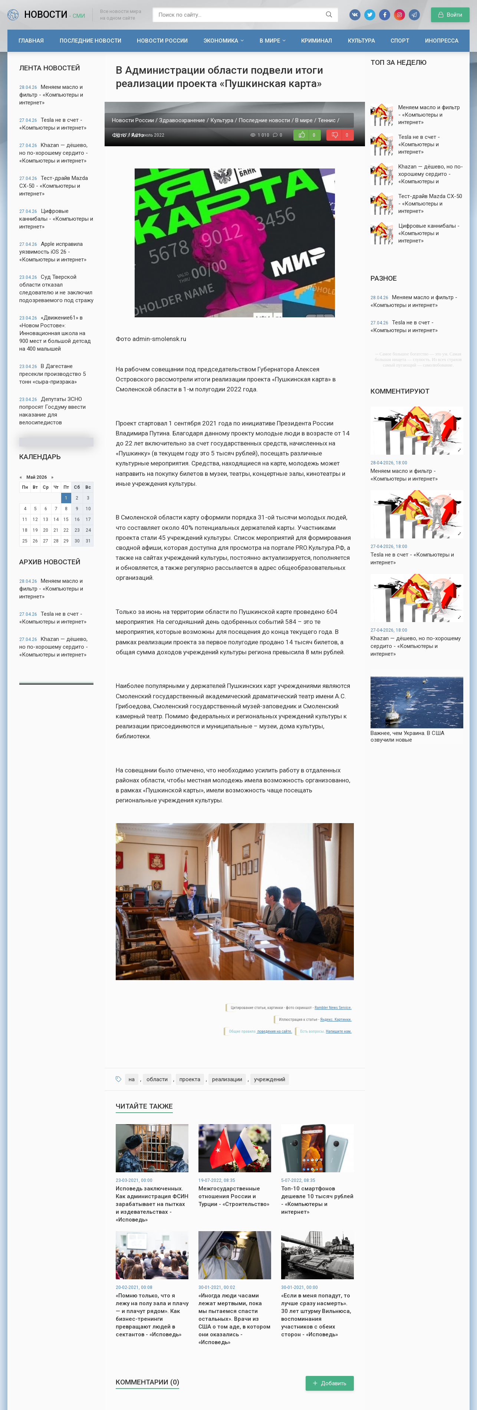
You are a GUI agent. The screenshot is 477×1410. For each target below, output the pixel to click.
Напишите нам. (339, 1031)
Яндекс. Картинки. (336, 1019)
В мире (270, 40)
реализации (227, 1079)
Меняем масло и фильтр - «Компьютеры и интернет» (51, 95)
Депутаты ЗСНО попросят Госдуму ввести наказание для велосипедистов (52, 411)
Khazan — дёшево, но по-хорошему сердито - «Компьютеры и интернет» (53, 153)
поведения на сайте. (274, 1031)
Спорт (400, 40)
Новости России (162, 40)
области (157, 1079)
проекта (190, 1079)
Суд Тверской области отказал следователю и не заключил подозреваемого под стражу (56, 289)
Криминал (316, 40)
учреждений (269, 1079)
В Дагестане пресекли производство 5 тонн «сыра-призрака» (52, 374)
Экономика (221, 40)
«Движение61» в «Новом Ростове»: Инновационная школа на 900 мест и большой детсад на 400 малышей (55, 333)
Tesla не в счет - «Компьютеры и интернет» (52, 124)
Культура (361, 40)
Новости (54, 14)
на (132, 1079)
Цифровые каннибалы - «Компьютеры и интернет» (56, 219)
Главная (31, 40)
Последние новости (90, 40)
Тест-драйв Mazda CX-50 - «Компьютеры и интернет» (53, 186)
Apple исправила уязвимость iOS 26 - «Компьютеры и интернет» (52, 252)
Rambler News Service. (333, 1007)
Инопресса (441, 40)
